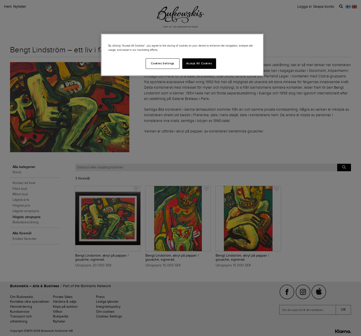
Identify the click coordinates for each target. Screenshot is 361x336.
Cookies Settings (162, 63)
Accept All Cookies (199, 63)
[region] (182, 55)
